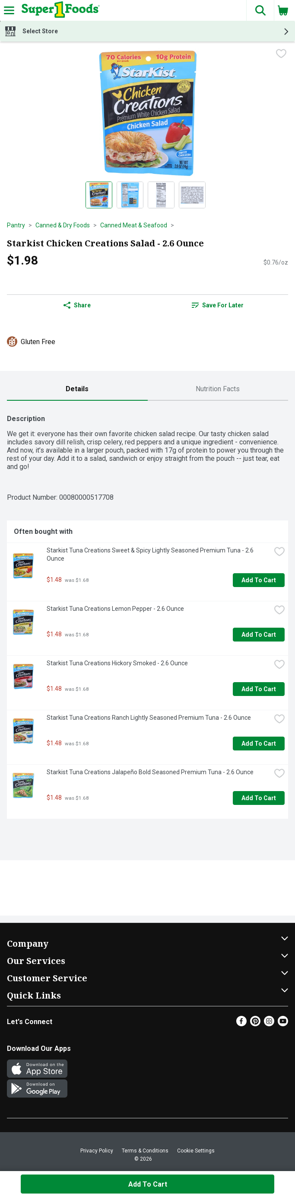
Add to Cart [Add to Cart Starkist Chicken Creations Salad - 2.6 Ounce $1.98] (147, 1184)
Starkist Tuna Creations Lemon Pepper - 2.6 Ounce (115, 608)
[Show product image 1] (99, 195)
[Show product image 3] (161, 195)
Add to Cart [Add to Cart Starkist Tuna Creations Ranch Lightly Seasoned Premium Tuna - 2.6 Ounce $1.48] (258, 743)
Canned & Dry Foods (62, 225)
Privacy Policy (96, 1151)
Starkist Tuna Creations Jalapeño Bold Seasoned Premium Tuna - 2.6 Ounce (150, 772)
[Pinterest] (255, 1024)
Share (77, 305)
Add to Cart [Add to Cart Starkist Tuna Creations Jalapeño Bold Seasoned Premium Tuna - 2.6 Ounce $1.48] (258, 798)
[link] (218, 305)
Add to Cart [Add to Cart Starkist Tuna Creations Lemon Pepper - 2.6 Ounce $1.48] (258, 634)
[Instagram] (269, 1024)
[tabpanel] (147, 613)
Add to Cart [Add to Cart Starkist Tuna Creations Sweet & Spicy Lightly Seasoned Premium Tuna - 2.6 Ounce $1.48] (258, 580)
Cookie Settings (196, 1151)
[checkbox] (281, 54)
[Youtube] (283, 1024)
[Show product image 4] (192, 195)
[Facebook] (241, 1024)
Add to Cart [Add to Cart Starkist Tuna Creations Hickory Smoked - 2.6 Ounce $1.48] (258, 689)
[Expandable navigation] (9, 10)
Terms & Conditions (145, 1151)
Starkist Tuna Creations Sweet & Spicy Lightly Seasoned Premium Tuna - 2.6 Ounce (151, 554)
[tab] (77, 389)
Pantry (16, 225)
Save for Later (218, 305)
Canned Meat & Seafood (133, 225)
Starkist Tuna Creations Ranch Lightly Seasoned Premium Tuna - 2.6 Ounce (149, 717)
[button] (260, 10)
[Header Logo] (59, 10)
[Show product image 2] (130, 195)
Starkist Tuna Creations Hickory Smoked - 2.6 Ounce (117, 663)
